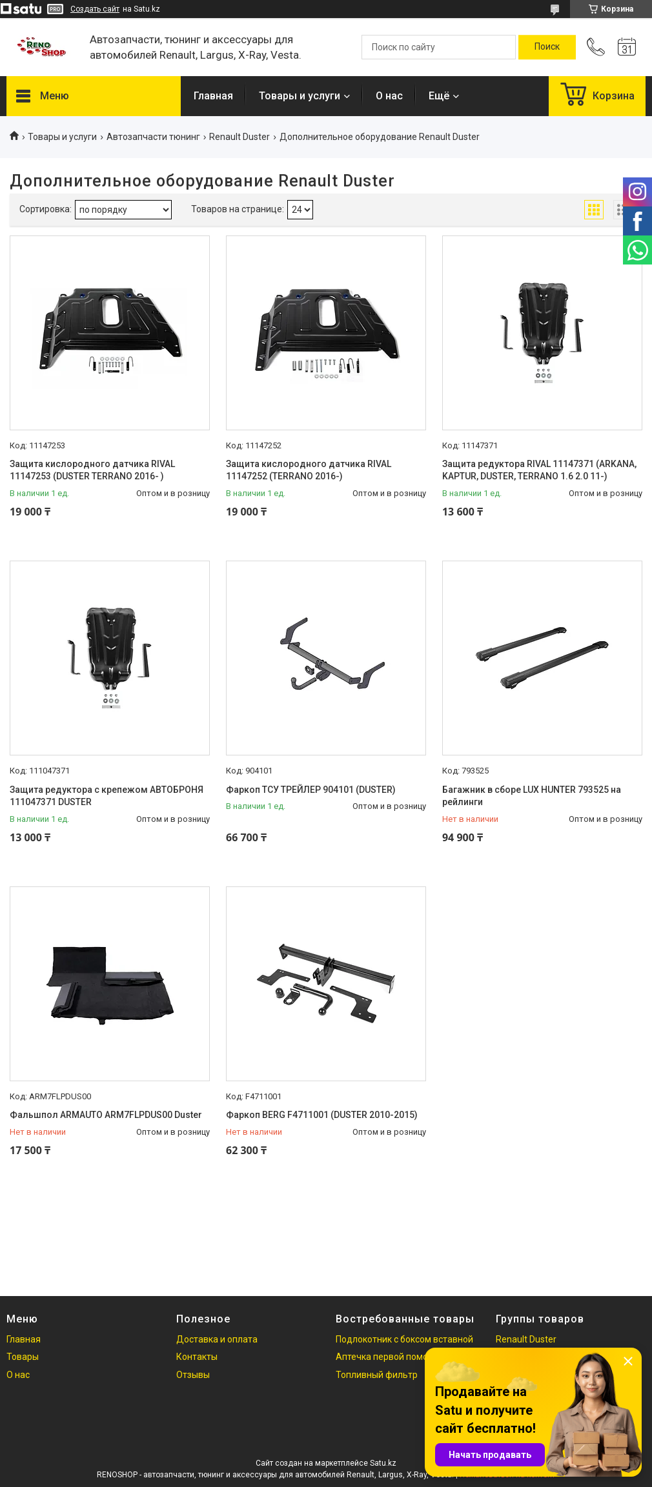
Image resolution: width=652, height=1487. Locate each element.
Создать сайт (94, 9)
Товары (22, 1357)
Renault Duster (239, 137)
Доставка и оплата (217, 1339)
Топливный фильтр (377, 1375)
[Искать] (547, 47)
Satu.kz (383, 1463)
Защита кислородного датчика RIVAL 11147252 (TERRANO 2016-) (308, 470)
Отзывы (193, 1375)
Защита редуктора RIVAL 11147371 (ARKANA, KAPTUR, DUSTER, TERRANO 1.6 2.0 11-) (539, 470)
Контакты (197, 1357)
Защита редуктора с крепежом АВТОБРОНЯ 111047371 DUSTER (106, 796)
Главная (213, 96)
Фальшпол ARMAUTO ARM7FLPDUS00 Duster (106, 1115)
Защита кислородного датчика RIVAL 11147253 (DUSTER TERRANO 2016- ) (92, 470)
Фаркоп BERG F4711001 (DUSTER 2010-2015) (322, 1115)
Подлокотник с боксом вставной (404, 1339)
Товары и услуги (299, 96)
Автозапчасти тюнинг (153, 137)
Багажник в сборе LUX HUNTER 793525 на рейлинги (531, 796)
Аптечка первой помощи (388, 1357)
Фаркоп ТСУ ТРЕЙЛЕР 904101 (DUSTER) (311, 789)
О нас (389, 96)
